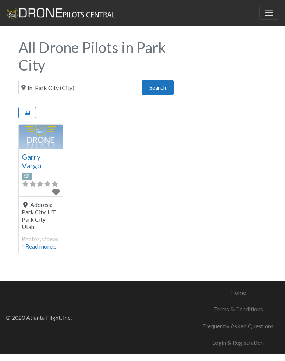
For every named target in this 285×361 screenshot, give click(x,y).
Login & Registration (238, 342)
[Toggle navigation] (269, 13)
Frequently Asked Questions (238, 325)
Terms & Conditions (238, 308)
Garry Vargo (32, 161)
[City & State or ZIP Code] (78, 87)
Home (238, 292)
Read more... (40, 246)
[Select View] (27, 112)
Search (161, 86)
